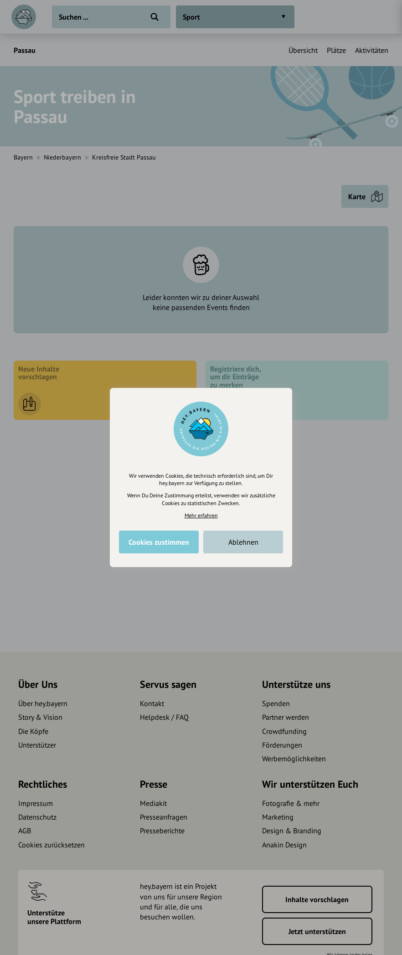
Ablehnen (243, 542)
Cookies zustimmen (159, 542)
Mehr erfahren (201, 515)
